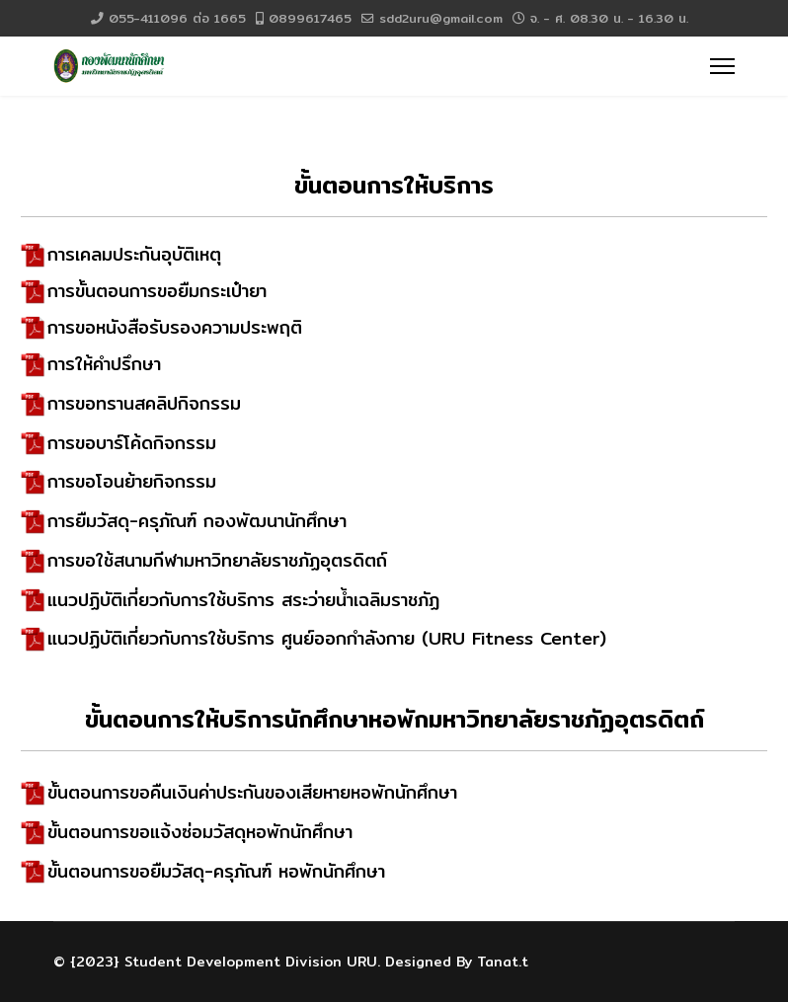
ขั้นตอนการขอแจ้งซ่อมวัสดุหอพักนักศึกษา (200, 831)
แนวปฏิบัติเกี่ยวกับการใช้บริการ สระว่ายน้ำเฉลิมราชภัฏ (243, 599)
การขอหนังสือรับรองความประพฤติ (174, 327)
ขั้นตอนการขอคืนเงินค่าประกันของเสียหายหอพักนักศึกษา (252, 792)
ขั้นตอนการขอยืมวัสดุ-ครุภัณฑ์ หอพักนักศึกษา (216, 871)
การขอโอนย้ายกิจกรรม (131, 481)
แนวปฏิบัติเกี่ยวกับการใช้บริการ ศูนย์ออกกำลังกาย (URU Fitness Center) (326, 638)
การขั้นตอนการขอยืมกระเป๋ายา (157, 290)
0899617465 (310, 18)
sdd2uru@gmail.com (441, 18)
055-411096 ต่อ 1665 (177, 18)
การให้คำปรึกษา (104, 363)
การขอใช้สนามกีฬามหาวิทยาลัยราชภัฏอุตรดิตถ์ (217, 560)
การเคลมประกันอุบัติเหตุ (134, 254)
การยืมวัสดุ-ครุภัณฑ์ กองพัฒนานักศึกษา (197, 520)
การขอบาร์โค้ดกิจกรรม (131, 442)
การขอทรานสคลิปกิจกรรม (144, 403)
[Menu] (722, 66)
